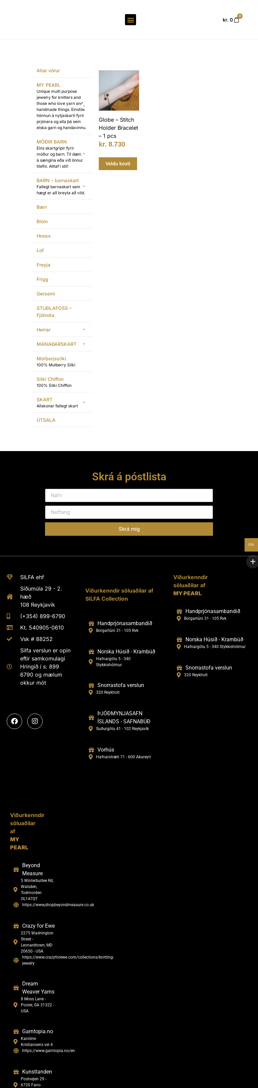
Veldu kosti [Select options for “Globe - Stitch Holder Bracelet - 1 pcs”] (117, 151)
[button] (130, 13)
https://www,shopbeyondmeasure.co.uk (58, 892)
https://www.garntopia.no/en (48, 1038)
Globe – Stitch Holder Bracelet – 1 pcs (118, 115)
